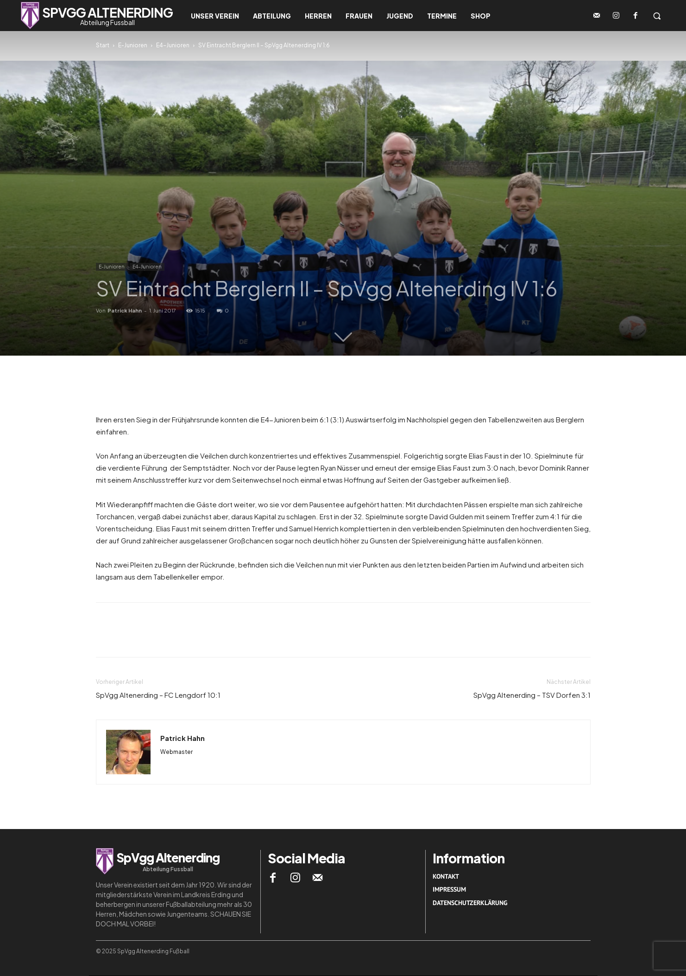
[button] (656, 15)
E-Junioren (132, 45)
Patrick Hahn (124, 310)
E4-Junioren (172, 45)
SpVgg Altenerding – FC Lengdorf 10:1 (158, 694)
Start (102, 45)
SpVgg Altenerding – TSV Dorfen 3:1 (532, 694)
